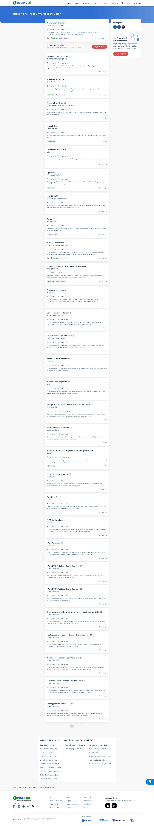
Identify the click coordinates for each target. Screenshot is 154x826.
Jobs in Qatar (22, 787)
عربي (68, 3)
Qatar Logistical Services (55, 25)
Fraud (69, 797)
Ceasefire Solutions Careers (99, 760)
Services (86, 3)
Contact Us (88, 801)
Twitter (123, 27)
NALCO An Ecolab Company (56, 338)
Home (14, 787)
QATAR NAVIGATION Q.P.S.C (57, 59)
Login (105, 3)
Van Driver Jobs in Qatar (48, 779)
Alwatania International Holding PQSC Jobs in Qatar (101, 756)
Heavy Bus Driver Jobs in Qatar (50, 767)
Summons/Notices (73, 804)
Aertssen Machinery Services (57, 199)
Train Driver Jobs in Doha (73, 749)
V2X (48, 152)
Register (115, 3)
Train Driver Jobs (33, 787)
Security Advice (54, 807)
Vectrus (49, 523)
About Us (87, 797)
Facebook (119, 27)
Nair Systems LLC (53, 269)
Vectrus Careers (94, 752)
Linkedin (115, 27)
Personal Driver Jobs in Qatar (50, 764)
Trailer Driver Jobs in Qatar (49, 775)
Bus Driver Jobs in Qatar (48, 756)
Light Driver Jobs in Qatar (49, 760)
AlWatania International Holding (58, 245)
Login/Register (99, 47)
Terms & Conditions (55, 801)
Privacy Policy (53, 804)
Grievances (70, 807)
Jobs (76, 3)
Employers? (137, 3)
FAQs (86, 807)
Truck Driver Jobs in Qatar (49, 749)
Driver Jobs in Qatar (47, 752)
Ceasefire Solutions (53, 82)
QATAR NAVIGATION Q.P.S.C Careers (101, 764)
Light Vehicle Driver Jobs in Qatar (51, 771)
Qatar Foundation (53, 430)
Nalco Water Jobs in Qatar (98, 749)
